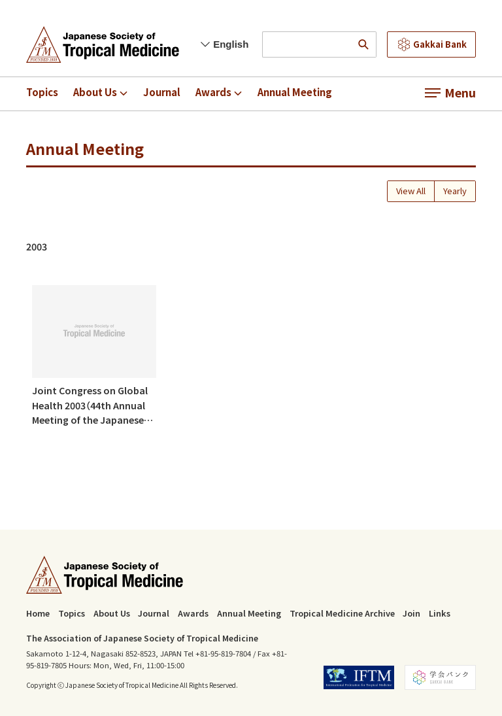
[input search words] (306, 44)
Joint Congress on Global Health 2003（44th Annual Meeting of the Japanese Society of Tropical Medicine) (90, 406)
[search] (363, 44)
